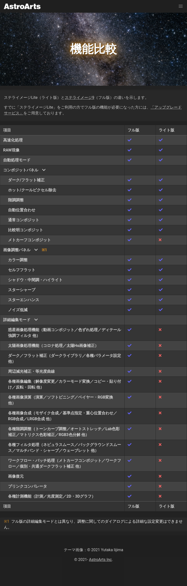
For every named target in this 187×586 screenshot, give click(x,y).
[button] (180, 6)
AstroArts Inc (100, 559)
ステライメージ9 (79, 97)
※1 (44, 250)
